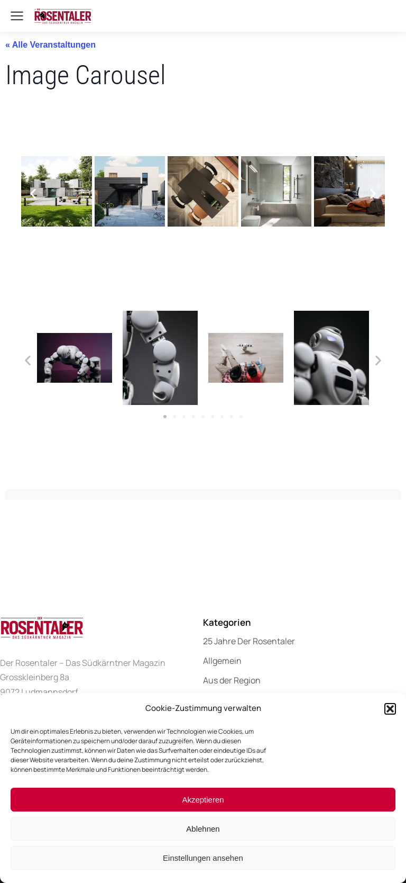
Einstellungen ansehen (203, 857)
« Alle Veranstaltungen (50, 44)
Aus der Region (232, 680)
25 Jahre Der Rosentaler (249, 641)
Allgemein (222, 660)
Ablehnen (202, 828)
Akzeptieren (203, 799)
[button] (390, 709)
